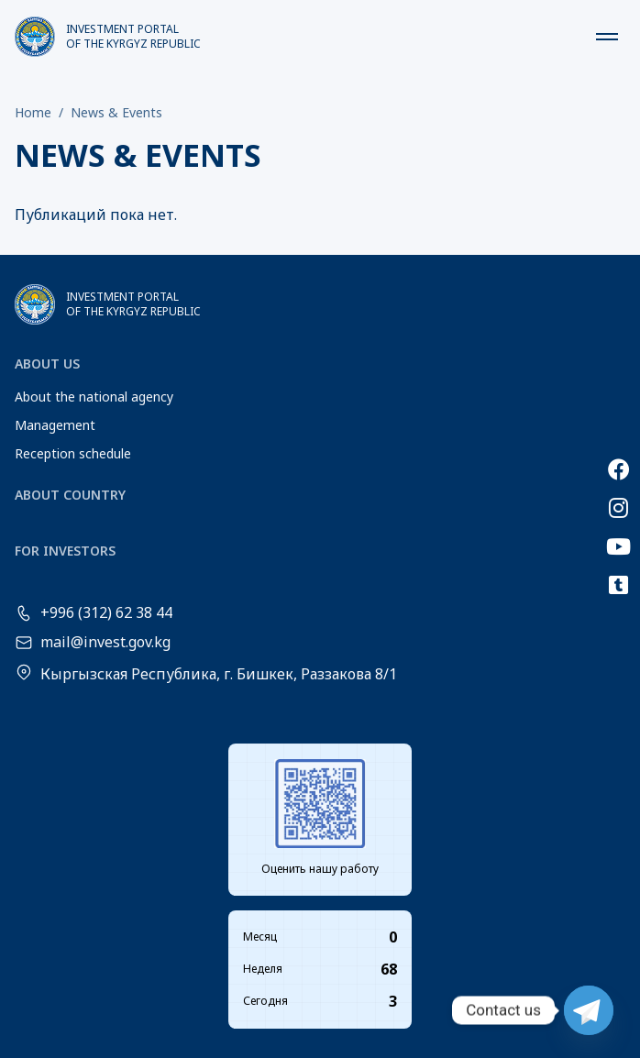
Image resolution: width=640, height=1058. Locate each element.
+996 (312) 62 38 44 (106, 613)
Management (55, 425)
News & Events (116, 112)
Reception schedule (73, 453)
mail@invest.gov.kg (105, 643)
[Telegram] (588, 1010)
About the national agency (94, 396)
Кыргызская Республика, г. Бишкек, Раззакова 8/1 (218, 674)
